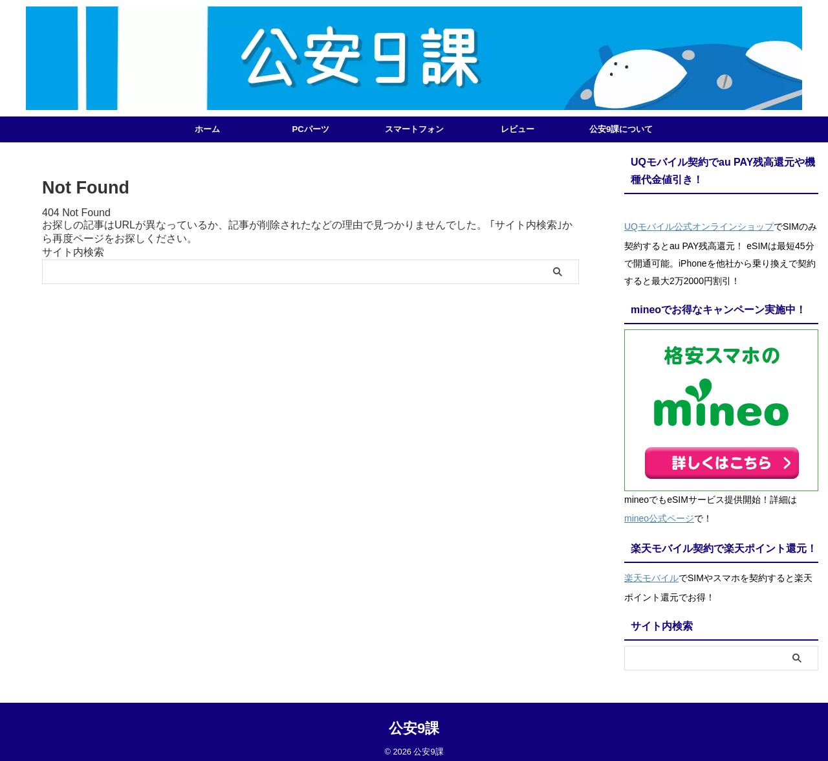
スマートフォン (414, 129)
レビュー (517, 129)
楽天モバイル (651, 571)
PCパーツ (310, 129)
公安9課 (414, 719)
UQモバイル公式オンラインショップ (699, 225)
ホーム (207, 129)
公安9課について (621, 129)
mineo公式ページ (659, 514)
